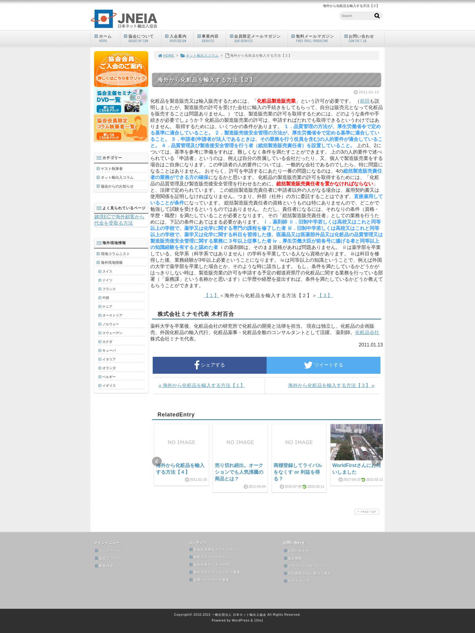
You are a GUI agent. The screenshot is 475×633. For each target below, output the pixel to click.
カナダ (107, 341)
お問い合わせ (364, 38)
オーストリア (112, 315)
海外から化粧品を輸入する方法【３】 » (331, 385)
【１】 (211, 295)
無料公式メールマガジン (211, 557)
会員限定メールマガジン (258, 38)
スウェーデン (112, 333)
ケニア (107, 306)
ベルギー (109, 377)
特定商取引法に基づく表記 (307, 573)
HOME (166, 55)
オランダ (109, 368)
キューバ (109, 350)
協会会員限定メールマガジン (215, 549)
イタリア (109, 359)
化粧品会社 (367, 332)
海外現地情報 (112, 262)
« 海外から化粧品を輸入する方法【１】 (202, 385)
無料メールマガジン (315, 38)
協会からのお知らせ (117, 186)
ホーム (107, 38)
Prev (157, 461)
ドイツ (107, 280)
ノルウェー (110, 324)
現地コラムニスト (115, 254)
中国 (105, 298)
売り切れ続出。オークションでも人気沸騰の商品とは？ (239, 472)
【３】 (325, 295)
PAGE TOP (366, 512)
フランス (109, 289)
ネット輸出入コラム (199, 55)
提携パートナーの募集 (209, 580)
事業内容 (211, 38)
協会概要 (293, 558)
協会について (142, 38)
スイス (107, 271)
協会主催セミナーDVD (209, 564)
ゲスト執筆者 (112, 169)
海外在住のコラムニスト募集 (215, 572)
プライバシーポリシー (304, 566)
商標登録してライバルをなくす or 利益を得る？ (298, 472)
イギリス (109, 385)
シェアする (209, 365)
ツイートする (323, 365)
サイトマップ (297, 581)
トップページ (108, 550)
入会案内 (178, 38)
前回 (365, 101)
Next (376, 461)
